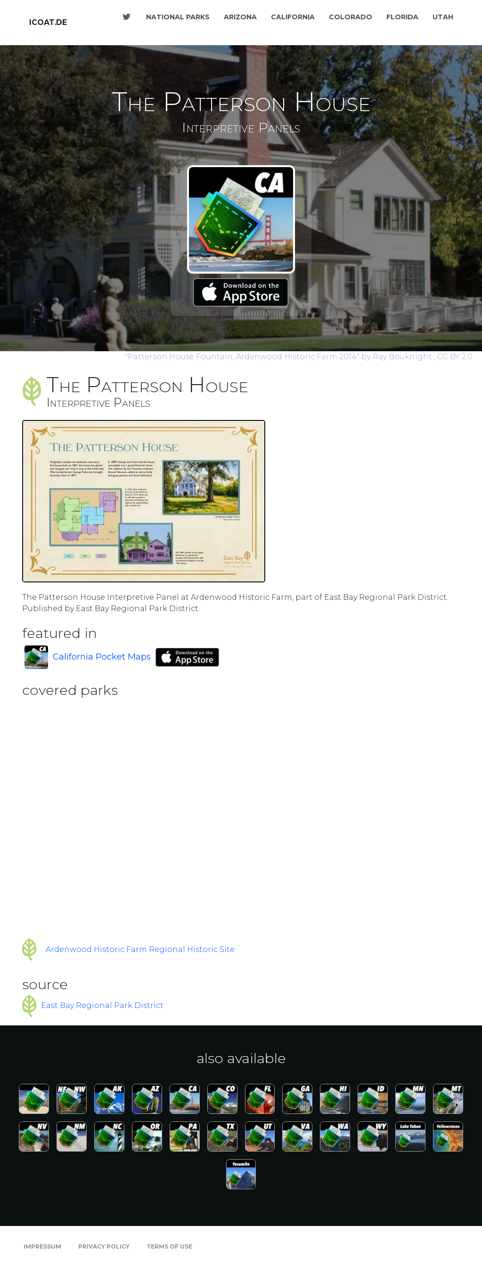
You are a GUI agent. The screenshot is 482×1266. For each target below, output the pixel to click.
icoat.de (48, 22)
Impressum (42, 1246)
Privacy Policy (104, 1246)
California (293, 17)
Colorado (350, 17)
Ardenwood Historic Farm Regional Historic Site (140, 949)
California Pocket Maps (102, 657)
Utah (443, 17)
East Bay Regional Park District (102, 1005)
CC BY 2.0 (455, 356)
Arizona (240, 17)
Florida (402, 17)
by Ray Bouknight (279, 356)
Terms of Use (169, 1246)
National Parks (178, 17)
